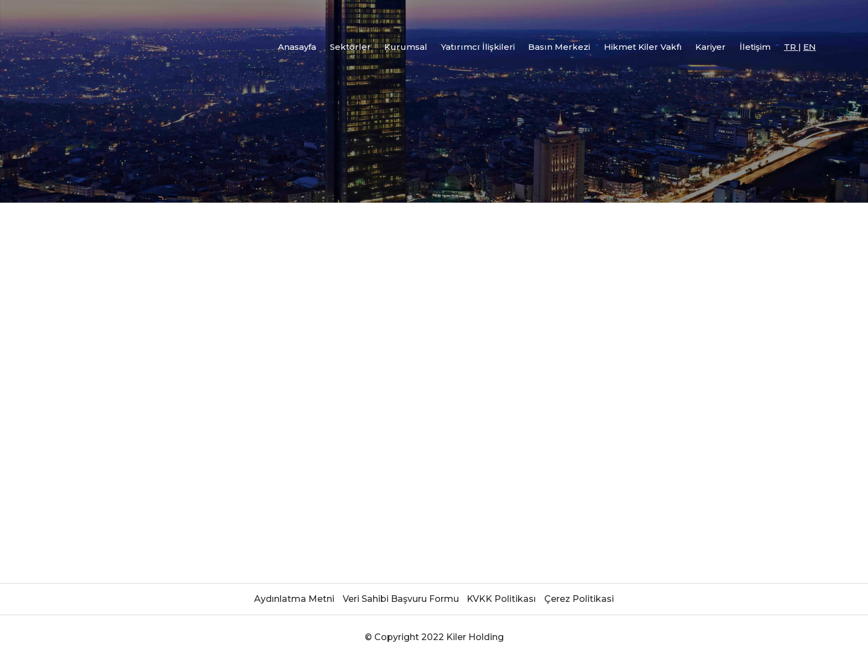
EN (809, 47)
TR (791, 47)
